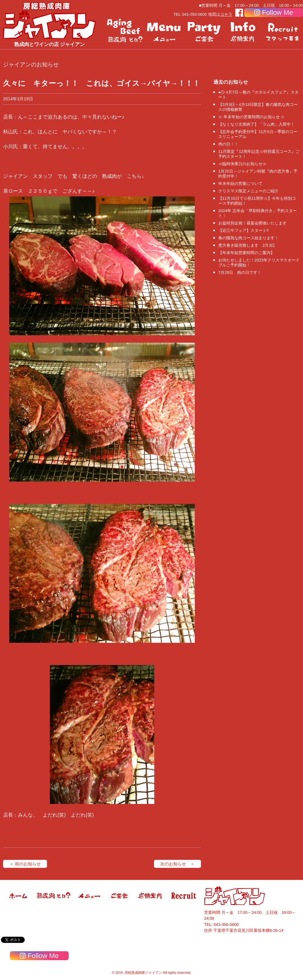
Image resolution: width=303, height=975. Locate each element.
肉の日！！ (228, 144)
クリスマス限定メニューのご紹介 (248, 191)
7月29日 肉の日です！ (239, 272)
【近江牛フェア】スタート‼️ (243, 230)
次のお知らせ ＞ (177, 863)
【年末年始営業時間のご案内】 (246, 252)
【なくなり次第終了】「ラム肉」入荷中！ (256, 124)
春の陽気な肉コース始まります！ (248, 238)
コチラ (226, 14)
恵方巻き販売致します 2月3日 (246, 245)
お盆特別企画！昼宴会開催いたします (252, 223)
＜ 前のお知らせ (25, 863)
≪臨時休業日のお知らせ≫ (242, 163)
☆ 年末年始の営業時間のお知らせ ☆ (251, 117)
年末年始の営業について (240, 183)
